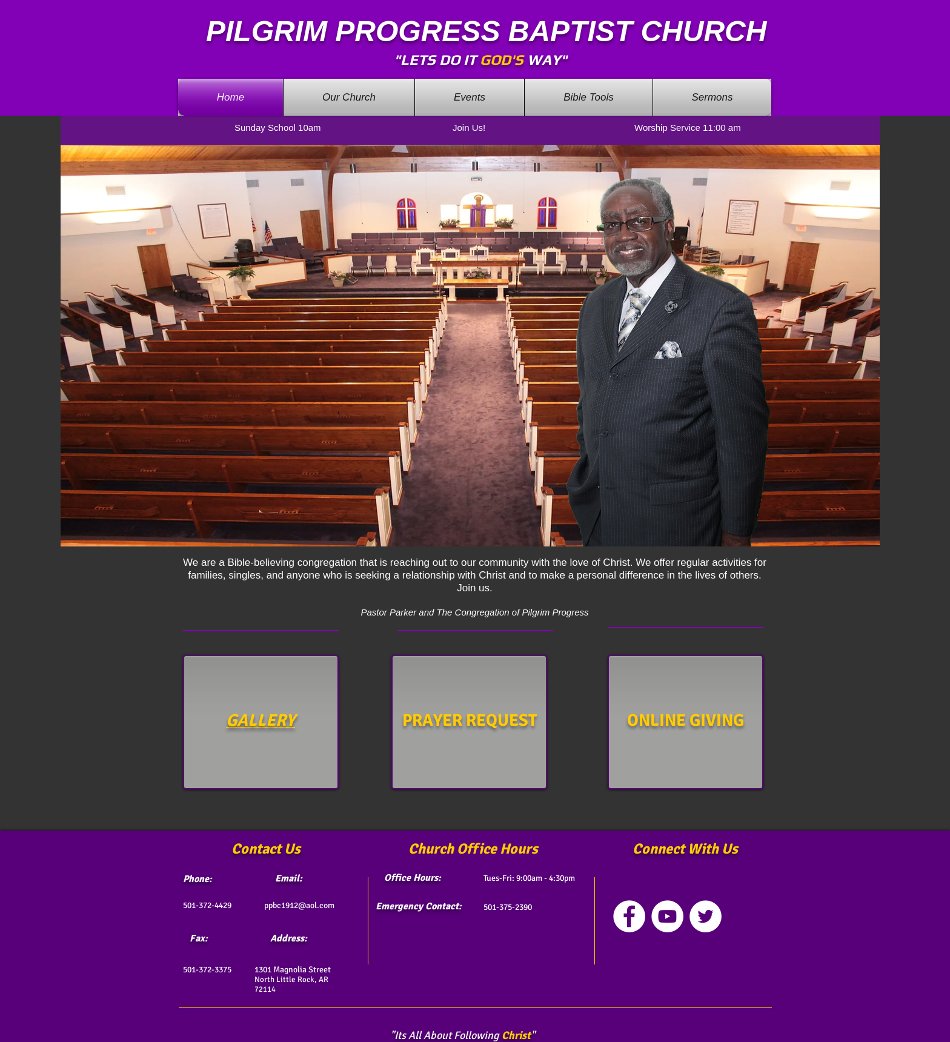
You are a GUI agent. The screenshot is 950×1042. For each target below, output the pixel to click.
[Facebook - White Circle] (629, 916)
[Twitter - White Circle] (705, 916)
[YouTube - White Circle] (667, 916)
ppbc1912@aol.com (299, 905)
